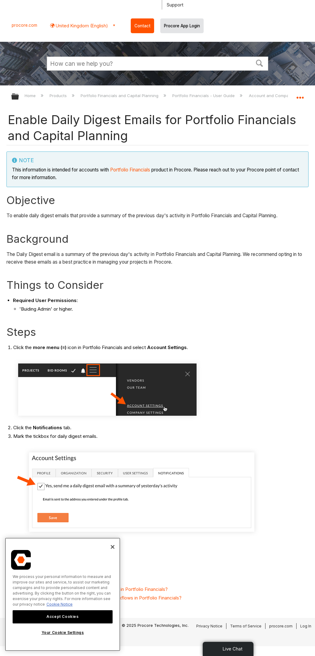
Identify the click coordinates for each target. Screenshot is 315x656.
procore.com (24, 25)
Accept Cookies (62, 616)
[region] (62, 594)
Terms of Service (245, 626)
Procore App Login (182, 25)
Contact (142, 25)
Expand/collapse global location (300, 94)
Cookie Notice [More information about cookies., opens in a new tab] (59, 604)
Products (59, 95)
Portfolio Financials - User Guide (204, 95)
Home (31, 95)
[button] (259, 62)
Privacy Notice (209, 626)
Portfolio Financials (130, 170)
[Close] (112, 547)
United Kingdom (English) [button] (81, 25)
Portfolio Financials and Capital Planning (120, 95)
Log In (305, 626)
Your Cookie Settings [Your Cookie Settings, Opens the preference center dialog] (63, 632)
